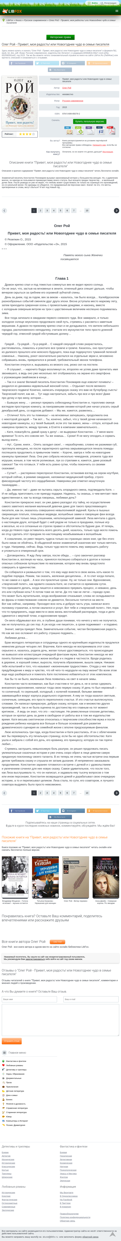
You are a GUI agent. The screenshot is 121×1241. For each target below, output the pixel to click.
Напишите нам (99, 145)
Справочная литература (17, 1108)
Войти (95, 3)
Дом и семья (11, 1095)
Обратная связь (67, 1221)
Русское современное (72, 101)
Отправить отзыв (11, 1041)
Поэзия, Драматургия (15, 1125)
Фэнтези (64, 1177)
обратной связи (90, 1237)
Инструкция (108, 152)
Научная (64, 1166)
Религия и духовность (16, 1104)
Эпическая (65, 1181)
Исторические (8, 1163)
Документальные (13, 1078)
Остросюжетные (9, 1203)
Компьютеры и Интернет (17, 1121)
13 (87, 211)
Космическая (66, 1163)
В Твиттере (45, 63)
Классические (8, 1166)
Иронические (8, 1159)
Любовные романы (14, 1065)
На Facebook (20, 63)
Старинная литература (16, 1112)
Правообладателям (69, 1214)
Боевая (63, 1152)
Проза (9, 1082)
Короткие (6, 1196)
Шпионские (7, 1177)
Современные (8, 1207)
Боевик (5, 1152)
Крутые (5, 1170)
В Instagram (71, 63)
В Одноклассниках (100, 63)
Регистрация (110, 3)
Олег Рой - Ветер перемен (75, 901)
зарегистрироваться (35, 959)
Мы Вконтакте (59, 70)
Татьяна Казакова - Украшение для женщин (45, 902)
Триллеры (6, 1173)
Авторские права (60, 37)
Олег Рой (66, 88)
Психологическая (68, 1170)
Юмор (8, 1117)
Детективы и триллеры (16, 1070)
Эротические (8, 1210)
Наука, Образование (15, 1074)
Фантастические (9, 1199)
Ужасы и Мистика (68, 1173)
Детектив (6, 1156)
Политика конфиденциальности (75, 1217)
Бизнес (9, 1099)
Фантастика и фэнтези (16, 1061)
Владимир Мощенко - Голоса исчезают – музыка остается (15, 902)
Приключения (12, 1087)
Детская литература (15, 1091)
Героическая (66, 1156)
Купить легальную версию (89, 121)
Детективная (66, 1159)
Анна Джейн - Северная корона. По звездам (105, 902)
